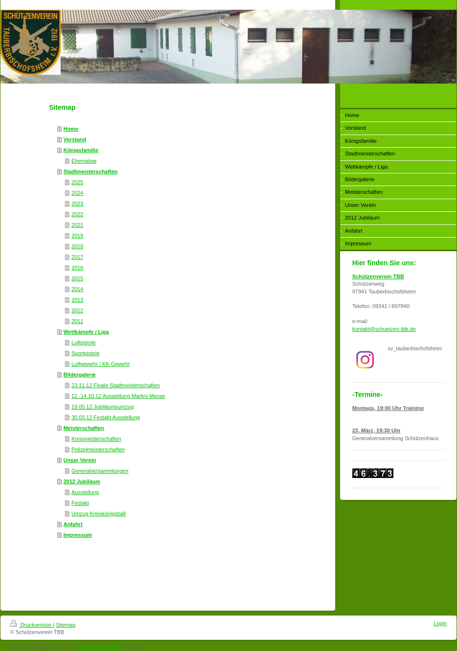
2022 (77, 214)
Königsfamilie (81, 150)
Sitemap (65, 625)
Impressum (78, 535)
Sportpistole (85, 353)
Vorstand (75, 139)
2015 (77, 278)
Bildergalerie (80, 374)
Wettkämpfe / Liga (86, 332)
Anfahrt (73, 524)
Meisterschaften (84, 428)
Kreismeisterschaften (96, 439)
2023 (77, 203)
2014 (77, 289)
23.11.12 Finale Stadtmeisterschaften (115, 385)
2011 (77, 321)
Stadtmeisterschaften (91, 171)
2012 (77, 310)
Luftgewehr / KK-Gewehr (100, 364)
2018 (77, 246)
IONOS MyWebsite (100, 647)
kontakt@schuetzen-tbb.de (384, 329)
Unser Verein (80, 460)
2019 (77, 236)
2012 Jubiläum (82, 481)
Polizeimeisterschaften (98, 449)
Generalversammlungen (99, 471)
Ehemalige (84, 161)
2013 (77, 300)
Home (71, 129)
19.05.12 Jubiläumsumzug (102, 407)
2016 (77, 268)
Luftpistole (83, 342)
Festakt (80, 503)
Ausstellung (85, 492)
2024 (77, 193)
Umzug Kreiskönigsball (98, 513)
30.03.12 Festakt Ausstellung (105, 417)
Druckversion (31, 625)
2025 (77, 182)
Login (440, 623)
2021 (77, 225)
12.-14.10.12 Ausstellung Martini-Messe (118, 396)
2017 (77, 257)
